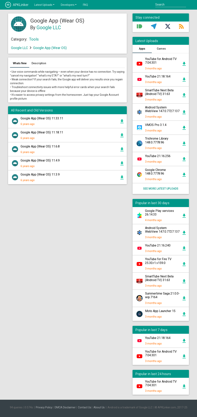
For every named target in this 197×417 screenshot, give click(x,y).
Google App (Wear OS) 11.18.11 (42, 132)
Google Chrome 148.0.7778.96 (155, 171)
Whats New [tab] (20, 63)
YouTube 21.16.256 (157, 156)
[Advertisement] (67, 225)
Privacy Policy (44, 407)
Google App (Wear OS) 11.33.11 (42, 118)
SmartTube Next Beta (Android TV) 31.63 (159, 92)
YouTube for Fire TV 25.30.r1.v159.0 (158, 261)
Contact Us (84, 407)
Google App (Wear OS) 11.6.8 (40, 146)
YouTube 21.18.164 (157, 76)
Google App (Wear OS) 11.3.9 (40, 174)
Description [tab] (39, 63)
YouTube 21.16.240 (157, 245)
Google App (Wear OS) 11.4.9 (40, 160)
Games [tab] (161, 48)
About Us (99, 407)
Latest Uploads (44, 4)
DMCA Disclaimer (65, 407)
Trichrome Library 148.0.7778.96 (156, 140)
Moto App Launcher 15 (160, 311)
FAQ (85, 4)
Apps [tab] (142, 48)
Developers (69, 4)
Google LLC (49, 27)
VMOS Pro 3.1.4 (155, 125)
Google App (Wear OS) (50, 48)
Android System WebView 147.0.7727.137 (162, 109)
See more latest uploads (160, 188)
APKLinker (16, 5)
